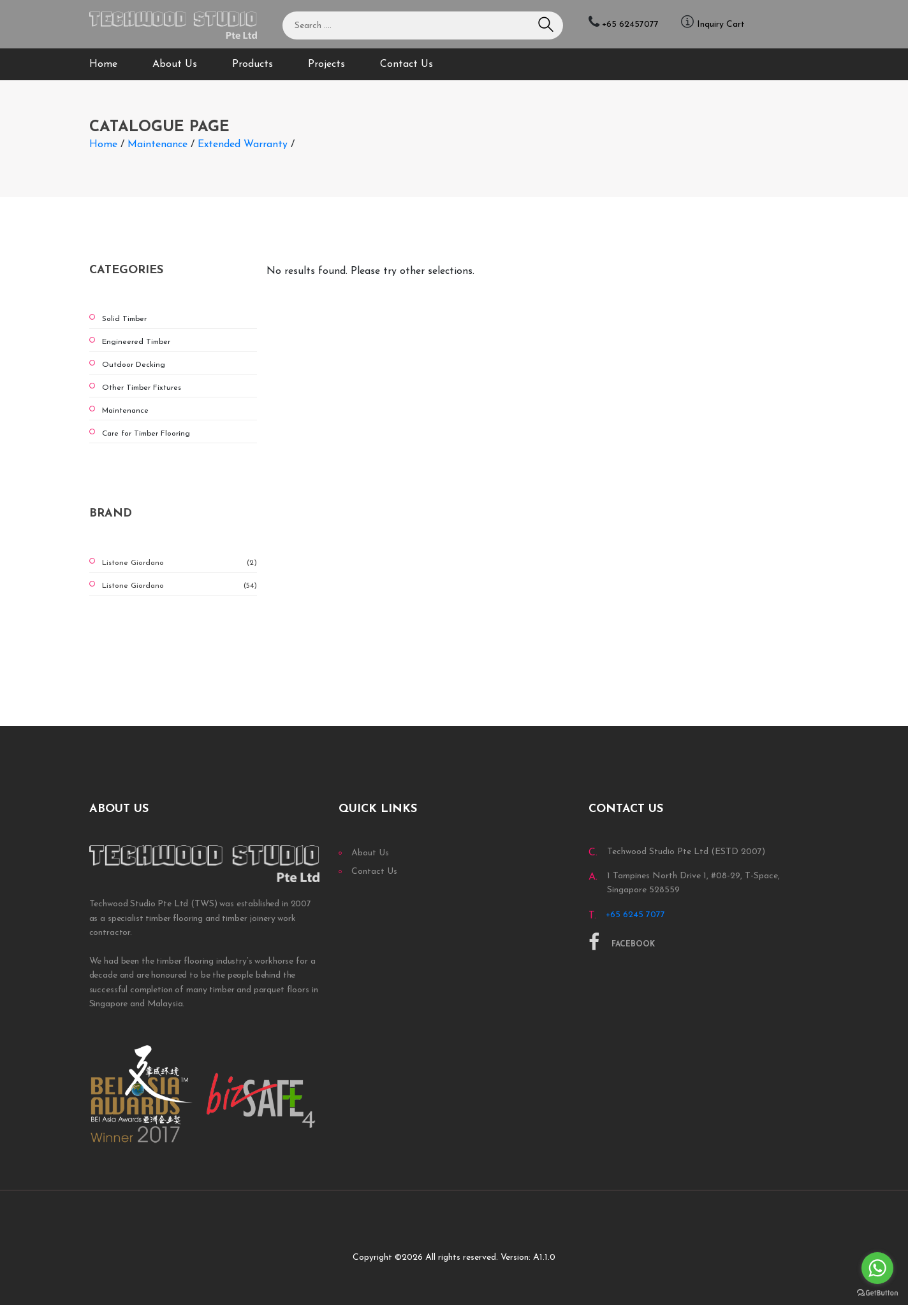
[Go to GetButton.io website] (877, 1292)
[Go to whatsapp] (877, 1268)
